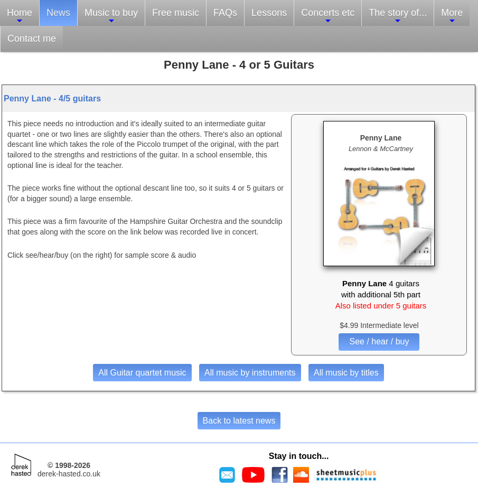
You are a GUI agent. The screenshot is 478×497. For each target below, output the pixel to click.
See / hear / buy (379, 341)
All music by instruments (250, 372)
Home (19, 16)
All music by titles (346, 372)
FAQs (225, 12)
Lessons (269, 12)
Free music (175, 12)
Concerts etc (327, 16)
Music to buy (111, 16)
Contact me (31, 38)
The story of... (398, 16)
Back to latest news (239, 420)
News (58, 12)
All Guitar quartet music (142, 372)
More (452, 16)
